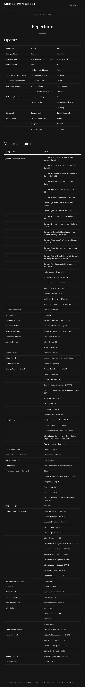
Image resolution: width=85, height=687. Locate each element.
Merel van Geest (20, 4)
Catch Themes (69, 683)
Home (36, 14)
